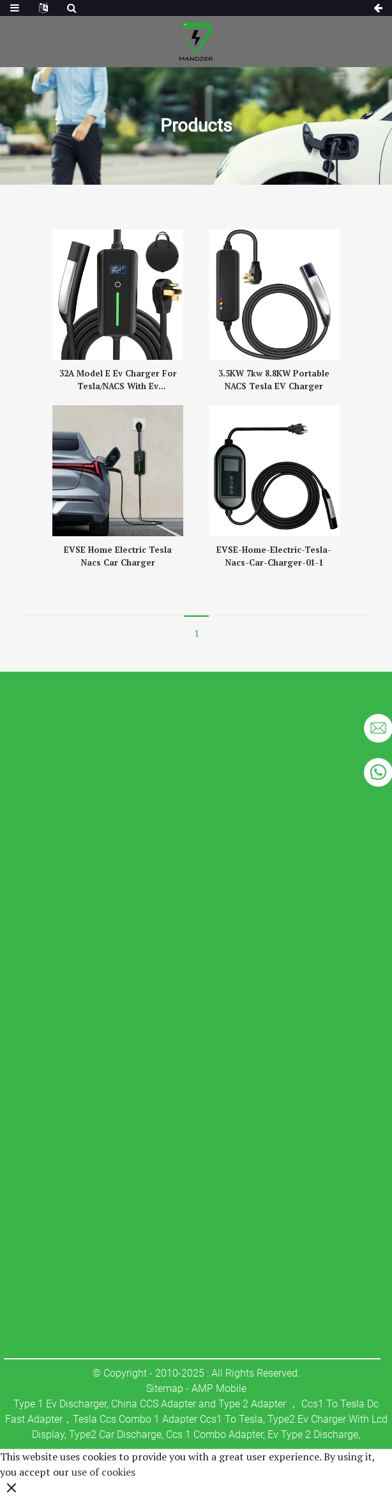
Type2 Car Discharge (115, 1434)
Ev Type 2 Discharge (313, 1434)
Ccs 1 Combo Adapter (214, 1434)
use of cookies (103, 1472)
